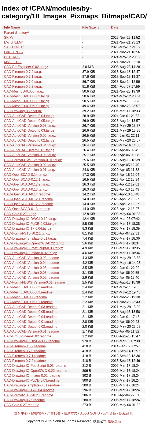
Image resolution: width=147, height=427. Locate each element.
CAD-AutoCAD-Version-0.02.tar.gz (30, 165)
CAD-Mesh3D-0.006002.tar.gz (26, 101)
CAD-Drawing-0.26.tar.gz (23, 111)
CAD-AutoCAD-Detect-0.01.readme (31, 321)
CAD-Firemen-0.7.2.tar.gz (23, 72)
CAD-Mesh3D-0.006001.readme (28, 302)
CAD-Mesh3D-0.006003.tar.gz (26, 96)
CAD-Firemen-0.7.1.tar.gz (23, 76)
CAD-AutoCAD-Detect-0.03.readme (31, 307)
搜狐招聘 (37, 413)
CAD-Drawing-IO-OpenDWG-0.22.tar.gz (34, 243)
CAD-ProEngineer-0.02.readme (27, 336)
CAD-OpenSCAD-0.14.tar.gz (25, 174)
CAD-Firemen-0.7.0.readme (25, 351)
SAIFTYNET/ (13, 47)
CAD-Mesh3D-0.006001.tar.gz (26, 106)
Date (114, 27)
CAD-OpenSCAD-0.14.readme (27, 194)
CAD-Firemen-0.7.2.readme (25, 361)
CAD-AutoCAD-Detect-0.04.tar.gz (29, 116)
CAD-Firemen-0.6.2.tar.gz (23, 86)
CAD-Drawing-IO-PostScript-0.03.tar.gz (33, 248)
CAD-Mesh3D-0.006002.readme (28, 287)
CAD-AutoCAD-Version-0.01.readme (31, 331)
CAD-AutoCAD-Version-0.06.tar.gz (30, 135)
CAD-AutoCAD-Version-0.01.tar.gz (30, 170)
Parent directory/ (16, 32)
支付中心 (21, 413)
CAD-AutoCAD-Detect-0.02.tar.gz (29, 140)
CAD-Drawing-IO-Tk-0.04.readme (29, 390)
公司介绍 (109, 413)
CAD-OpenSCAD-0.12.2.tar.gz (27, 184)
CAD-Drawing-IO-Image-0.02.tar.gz (30, 253)
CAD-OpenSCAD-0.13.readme (27, 209)
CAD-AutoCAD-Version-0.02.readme (31, 277)
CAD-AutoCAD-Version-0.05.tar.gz (30, 125)
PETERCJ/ (12, 57)
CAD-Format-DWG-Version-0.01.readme (34, 282)
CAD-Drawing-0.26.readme (24, 400)
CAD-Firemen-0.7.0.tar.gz (23, 81)
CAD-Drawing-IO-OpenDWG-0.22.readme (35, 370)
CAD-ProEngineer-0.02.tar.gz (26, 67)
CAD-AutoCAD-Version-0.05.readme (31, 258)
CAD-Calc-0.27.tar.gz (20, 214)
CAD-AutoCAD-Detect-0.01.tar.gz (29, 150)
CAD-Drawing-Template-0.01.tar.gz (30, 238)
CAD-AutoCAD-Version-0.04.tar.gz (30, 145)
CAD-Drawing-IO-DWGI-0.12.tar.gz (30, 219)
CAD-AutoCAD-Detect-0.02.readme (31, 326)
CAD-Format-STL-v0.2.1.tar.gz (27, 233)
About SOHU (90, 413)
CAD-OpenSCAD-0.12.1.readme (28, 199)
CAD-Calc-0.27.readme (21, 405)
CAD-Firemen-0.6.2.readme (25, 346)
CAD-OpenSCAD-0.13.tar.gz (25, 189)
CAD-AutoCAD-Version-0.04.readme (31, 263)
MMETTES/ (13, 62)
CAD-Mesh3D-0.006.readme (25, 297)
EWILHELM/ (13, 42)
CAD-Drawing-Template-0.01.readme (32, 385)
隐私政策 (126, 413)
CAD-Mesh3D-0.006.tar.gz (24, 91)
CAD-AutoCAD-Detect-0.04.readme (31, 317)
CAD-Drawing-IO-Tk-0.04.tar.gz (27, 228)
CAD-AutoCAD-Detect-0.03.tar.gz (29, 130)
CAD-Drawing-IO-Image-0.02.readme (32, 375)
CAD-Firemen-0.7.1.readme (25, 356)
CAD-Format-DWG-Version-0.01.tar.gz (33, 160)
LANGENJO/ (13, 52)
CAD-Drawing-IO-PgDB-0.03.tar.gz (30, 223)
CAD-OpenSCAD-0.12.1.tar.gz (27, 179)
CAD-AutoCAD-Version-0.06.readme (31, 268)
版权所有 (114, 421)
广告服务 (54, 413)
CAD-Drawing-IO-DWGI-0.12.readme (32, 341)
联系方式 (70, 413)
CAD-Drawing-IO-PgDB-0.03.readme (31, 380)
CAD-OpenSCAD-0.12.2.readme (28, 204)
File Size (89, 27)
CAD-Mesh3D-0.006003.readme (28, 292)
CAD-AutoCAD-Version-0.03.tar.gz (30, 155)
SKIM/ (8, 37)
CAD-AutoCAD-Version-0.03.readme (31, 272)
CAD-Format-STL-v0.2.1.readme (28, 395)
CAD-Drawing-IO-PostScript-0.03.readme (35, 365)
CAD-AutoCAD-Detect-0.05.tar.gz (29, 121)
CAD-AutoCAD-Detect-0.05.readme (31, 312)
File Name (12, 27)
